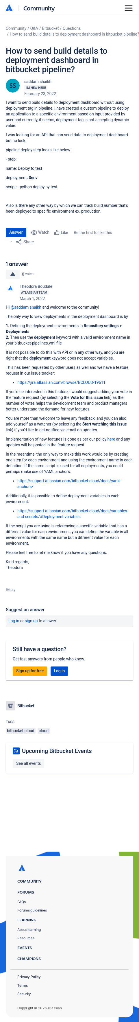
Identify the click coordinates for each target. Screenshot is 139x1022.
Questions (72, 28)
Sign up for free (30, 671)
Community (39, 8)
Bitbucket (50, 28)
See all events (28, 763)
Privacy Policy (29, 977)
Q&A (34, 28)
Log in (13, 620)
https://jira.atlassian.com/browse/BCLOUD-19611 (61, 382)
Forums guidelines (32, 910)
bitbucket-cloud (20, 730)
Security (24, 994)
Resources (25, 938)
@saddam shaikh (26, 307)
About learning (29, 929)
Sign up (31, 620)
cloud (44, 730)
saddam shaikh (37, 81)
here (111, 439)
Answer (16, 232)
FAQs (21, 902)
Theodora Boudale (36, 286)
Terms (22, 985)
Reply (11, 589)
